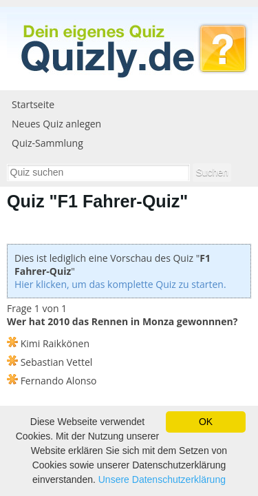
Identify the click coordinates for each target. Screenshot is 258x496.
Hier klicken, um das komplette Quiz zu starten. (120, 284)
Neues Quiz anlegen (56, 123)
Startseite (33, 104)
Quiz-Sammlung (47, 142)
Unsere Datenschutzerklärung (162, 479)
